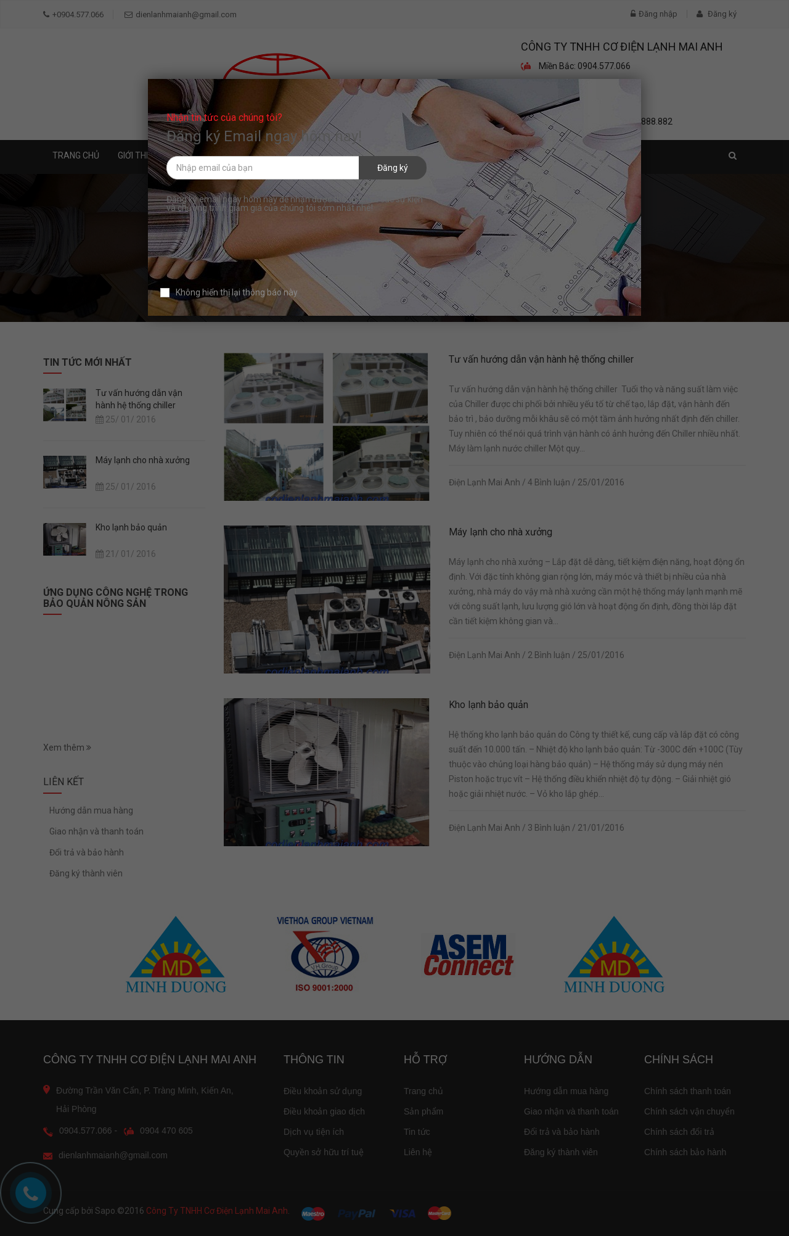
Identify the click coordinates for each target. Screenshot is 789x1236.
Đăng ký (392, 168)
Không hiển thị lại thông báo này (229, 292)
